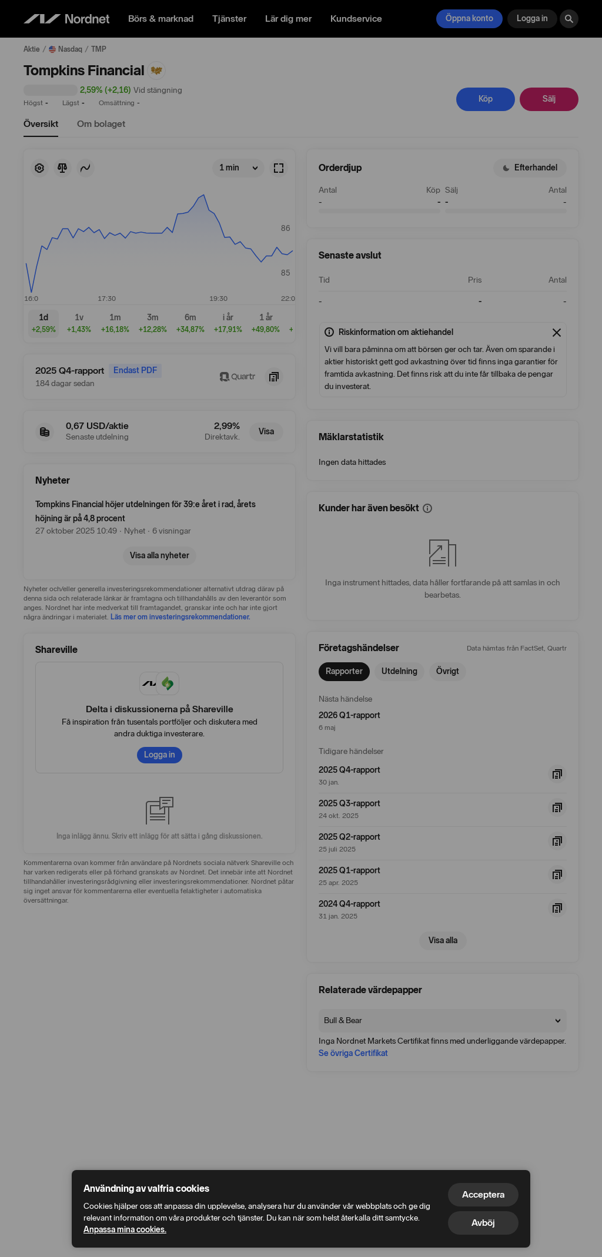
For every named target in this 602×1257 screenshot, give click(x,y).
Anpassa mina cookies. (124, 1230)
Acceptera (483, 1194)
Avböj (483, 1222)
